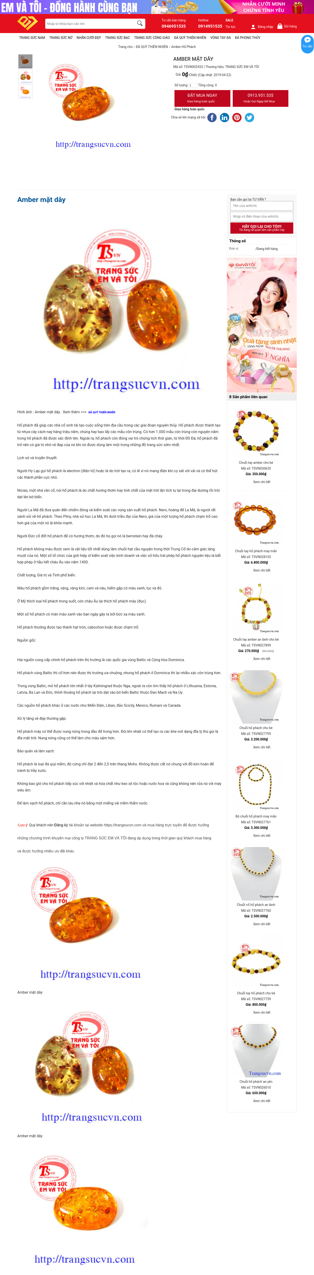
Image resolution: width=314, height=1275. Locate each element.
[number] (193, 85)
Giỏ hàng (287, 26)
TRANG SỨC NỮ (60, 38)
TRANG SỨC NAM (32, 38)
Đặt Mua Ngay (202, 98)
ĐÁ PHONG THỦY (247, 38)
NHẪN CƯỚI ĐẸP (89, 38)
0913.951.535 (261, 98)
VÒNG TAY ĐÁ (220, 38)
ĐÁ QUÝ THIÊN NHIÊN (190, 38)
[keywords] (87, 23)
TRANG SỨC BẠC (117, 38)
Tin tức (230, 27)
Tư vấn (307, 46)
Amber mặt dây (41, 199)
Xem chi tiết (261, 482)
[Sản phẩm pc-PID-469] (262, 325)
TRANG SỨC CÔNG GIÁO (152, 38)
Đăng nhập (261, 27)
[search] (140, 23)
